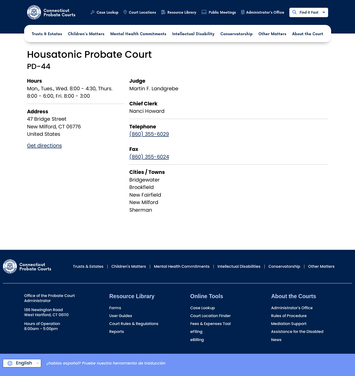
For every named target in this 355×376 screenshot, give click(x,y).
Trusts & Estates (88, 266)
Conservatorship (284, 266)
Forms (115, 308)
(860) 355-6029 (149, 134)
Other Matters (321, 266)
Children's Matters (128, 266)
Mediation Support (288, 323)
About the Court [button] (307, 34)
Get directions (44, 145)
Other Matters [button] (272, 34)
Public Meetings (222, 12)
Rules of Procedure (289, 316)
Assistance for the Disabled (297, 331)
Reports (116, 331)
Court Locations (142, 12)
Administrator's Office (265, 12)
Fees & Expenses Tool (210, 323)
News (276, 339)
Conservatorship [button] (236, 34)
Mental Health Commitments (182, 266)
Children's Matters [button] (86, 34)
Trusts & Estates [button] (47, 34)
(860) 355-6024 (149, 156)
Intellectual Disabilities (239, 266)
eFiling (196, 331)
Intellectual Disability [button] (193, 34)
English (23, 363)
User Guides (120, 316)
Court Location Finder (210, 316)
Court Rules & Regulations (133, 323)
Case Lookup (107, 12)
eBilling (197, 339)
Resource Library (181, 12)
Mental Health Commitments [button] (138, 34)
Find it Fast (308, 12)
